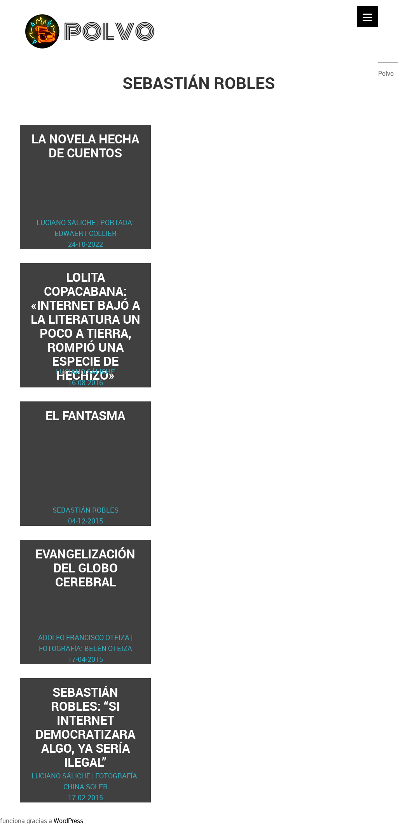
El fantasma (85, 466)
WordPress (68, 820)
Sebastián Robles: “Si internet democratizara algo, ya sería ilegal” (85, 743)
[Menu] (367, 16)
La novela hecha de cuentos (85, 189)
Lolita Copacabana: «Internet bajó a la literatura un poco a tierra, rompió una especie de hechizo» (85, 328)
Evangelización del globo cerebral (85, 605)
